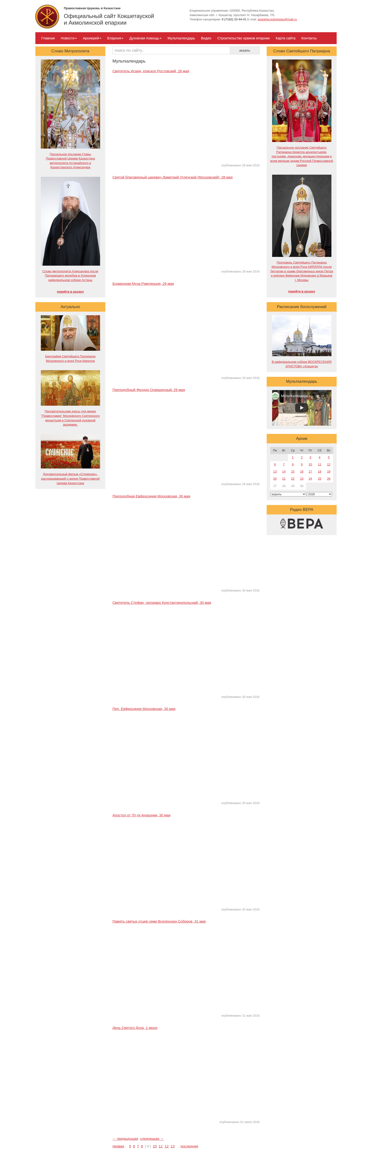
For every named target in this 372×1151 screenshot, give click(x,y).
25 (319, 478)
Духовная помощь (145, 38)
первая (118, 1146)
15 (292, 471)
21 (283, 478)
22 (292, 478)
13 (173, 1146)
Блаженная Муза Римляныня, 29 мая (143, 284)
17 (310, 471)
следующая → (152, 1139)
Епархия (115, 38)
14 (283, 471)
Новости (69, 38)
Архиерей (92, 38)
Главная (48, 38)
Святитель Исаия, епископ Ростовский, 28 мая (150, 71)
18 (319, 471)
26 (328, 478)
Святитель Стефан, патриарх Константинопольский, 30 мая (161, 603)
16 (301, 471)
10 (155, 1146)
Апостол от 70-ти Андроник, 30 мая (141, 815)
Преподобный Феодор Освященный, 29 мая (148, 390)
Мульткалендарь (181, 38)
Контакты (309, 38)
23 (301, 478)
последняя (189, 1146)
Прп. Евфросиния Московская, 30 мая (143, 709)
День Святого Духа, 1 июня (134, 1028)
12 (167, 1146)
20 (275, 478)
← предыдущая (125, 1139)
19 (328, 471)
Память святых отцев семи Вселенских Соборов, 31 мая (159, 921)
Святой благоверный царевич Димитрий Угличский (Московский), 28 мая (172, 177)
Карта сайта (286, 38)
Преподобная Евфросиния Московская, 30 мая (151, 496)
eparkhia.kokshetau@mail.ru (277, 19)
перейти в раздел (70, 291)
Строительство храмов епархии (243, 38)
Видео (206, 38)
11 (161, 1146)
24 (310, 478)
